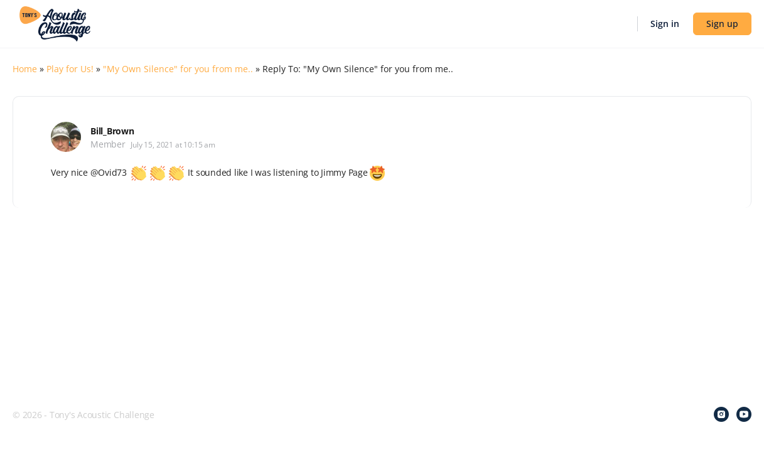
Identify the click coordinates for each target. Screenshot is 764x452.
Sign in (664, 24)
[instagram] (721, 414)
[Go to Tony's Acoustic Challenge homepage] (55, 22)
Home (25, 69)
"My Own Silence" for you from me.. (178, 69)
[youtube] (743, 414)
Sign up (722, 24)
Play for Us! (70, 69)
